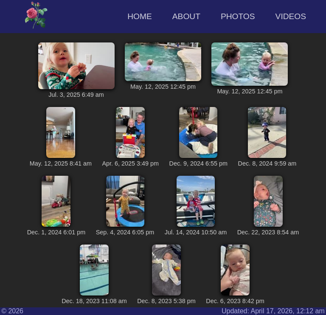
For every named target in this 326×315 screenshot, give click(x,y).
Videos (290, 16)
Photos (238, 16)
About (186, 16)
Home (139, 16)
